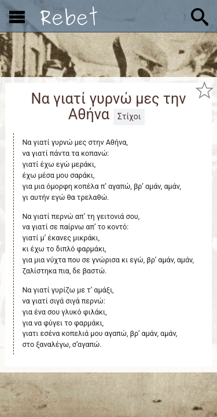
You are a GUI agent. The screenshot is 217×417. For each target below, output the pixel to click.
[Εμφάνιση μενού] (17, 16)
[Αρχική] (69, 16)
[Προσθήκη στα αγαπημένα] (204, 90)
